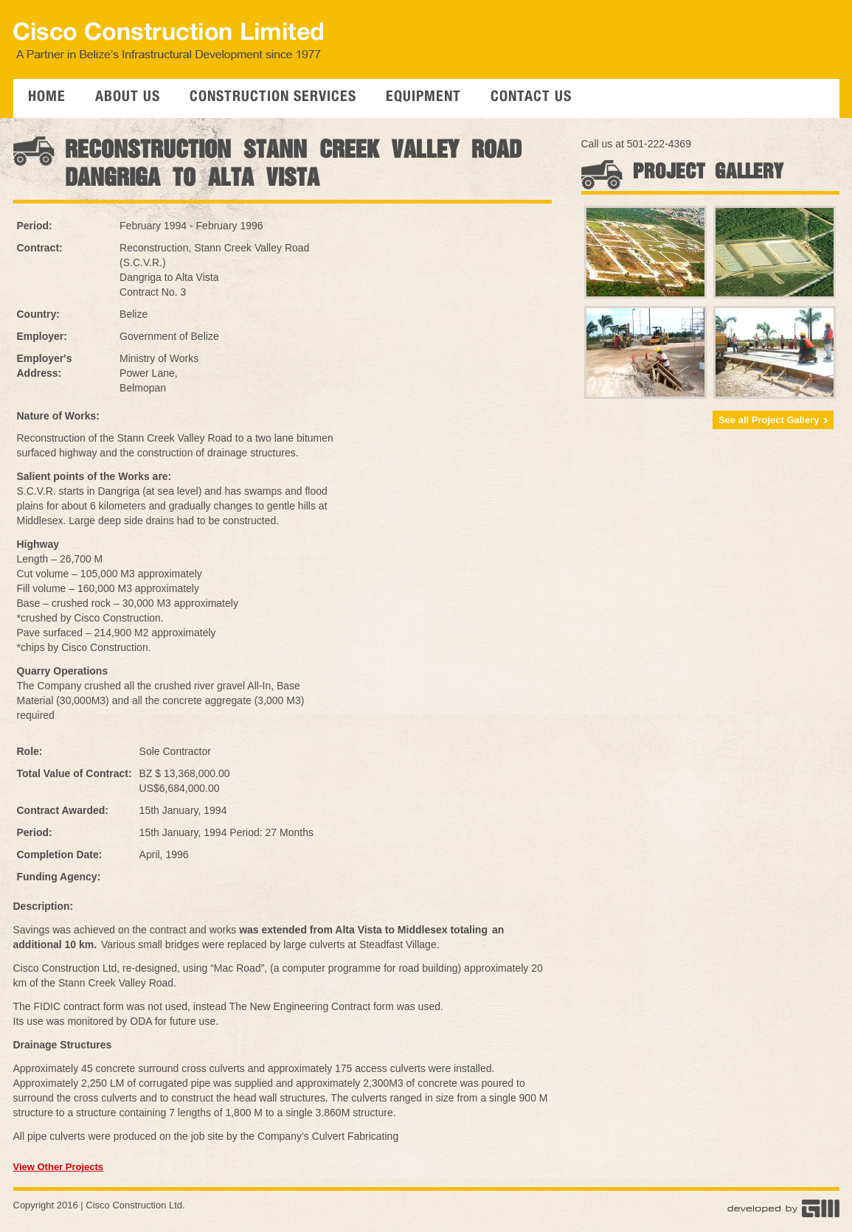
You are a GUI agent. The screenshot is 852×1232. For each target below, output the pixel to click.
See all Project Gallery (773, 419)
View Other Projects (58, 1166)
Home (47, 98)
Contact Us (531, 98)
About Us (127, 98)
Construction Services (273, 98)
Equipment (423, 98)
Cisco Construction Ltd (134, 1205)
